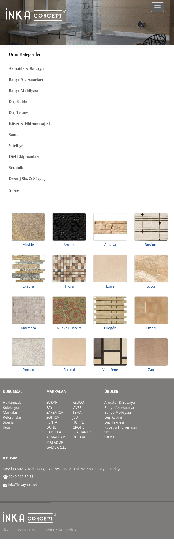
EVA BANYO (81, 432)
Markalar (10, 412)
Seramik (16, 168)
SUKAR (51, 402)
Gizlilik (71, 530)
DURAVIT (79, 437)
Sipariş (8, 422)
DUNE (51, 427)
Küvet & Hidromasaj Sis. (30, 124)
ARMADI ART (56, 437)
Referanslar (12, 417)
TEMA (77, 412)
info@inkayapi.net (22, 484)
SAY (49, 407)
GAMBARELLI (56, 447)
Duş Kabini (18, 102)
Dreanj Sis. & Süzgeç (27, 179)
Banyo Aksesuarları (26, 80)
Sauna (14, 135)
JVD (75, 417)
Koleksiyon (11, 407)
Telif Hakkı (53, 530)
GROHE (78, 427)
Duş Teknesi (19, 113)
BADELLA (53, 432)
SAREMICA (54, 412)
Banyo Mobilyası (23, 91)
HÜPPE (78, 422)
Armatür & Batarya (26, 69)
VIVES (76, 407)
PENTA (51, 422)
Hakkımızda (12, 402)
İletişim (8, 427)
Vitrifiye (16, 146)
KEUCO (78, 402)
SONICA (52, 417)
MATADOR (54, 442)
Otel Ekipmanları (24, 157)
